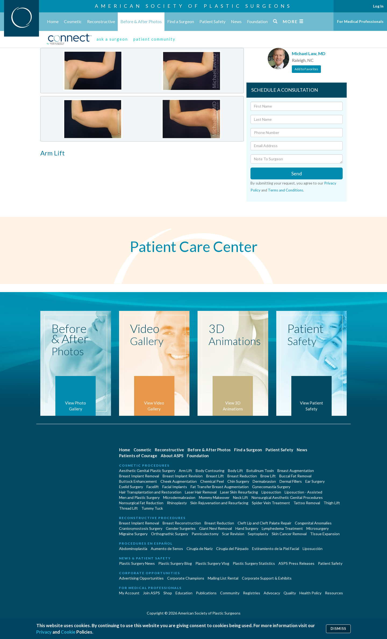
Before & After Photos (141, 21)
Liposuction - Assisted (303, 492)
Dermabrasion (264, 481)
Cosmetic (73, 21)
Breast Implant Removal (139, 476)
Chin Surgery (238, 481)
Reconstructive (101, 21)
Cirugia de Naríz (200, 548)
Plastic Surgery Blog (175, 563)
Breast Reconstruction (182, 523)
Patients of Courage (138, 455)
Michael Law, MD (308, 53)
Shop (167, 593)
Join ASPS (151, 593)
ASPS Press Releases (296, 563)
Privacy (44, 632)
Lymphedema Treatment (282, 528)
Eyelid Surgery (131, 486)
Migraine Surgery (133, 533)
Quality (290, 593)
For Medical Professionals (360, 21)
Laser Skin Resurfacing (239, 492)
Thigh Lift (332, 502)
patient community (154, 39)
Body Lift (235, 470)
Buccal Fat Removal (295, 476)
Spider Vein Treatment (271, 502)
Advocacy (272, 593)
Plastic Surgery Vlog (212, 563)
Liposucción (312, 548)
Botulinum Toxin (260, 470)
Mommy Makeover (214, 497)
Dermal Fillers (291, 481)
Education (183, 593)
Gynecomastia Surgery (271, 486)
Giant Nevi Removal (215, 528)
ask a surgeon (112, 39)
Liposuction (271, 492)
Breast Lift (215, 476)
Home (53, 21)
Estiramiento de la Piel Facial (275, 548)
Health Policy (310, 593)
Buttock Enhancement (138, 481)
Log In (378, 6)
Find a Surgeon (180, 21)
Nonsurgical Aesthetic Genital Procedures (287, 497)
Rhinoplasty (177, 502)
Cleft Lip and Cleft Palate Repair (264, 523)
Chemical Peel (212, 481)
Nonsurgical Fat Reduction (141, 502)
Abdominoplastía (133, 548)
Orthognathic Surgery (169, 533)
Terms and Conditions (285, 190)
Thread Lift (128, 508)
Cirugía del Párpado (232, 548)
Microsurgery (317, 528)
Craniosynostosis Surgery (140, 528)
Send (296, 173)
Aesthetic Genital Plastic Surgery (147, 470)
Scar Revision (233, 533)
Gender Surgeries (181, 528)
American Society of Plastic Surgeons (193, 6)
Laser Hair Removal (201, 492)
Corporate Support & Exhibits (267, 578)
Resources (334, 593)
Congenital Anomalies (313, 523)
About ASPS (172, 455)
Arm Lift (185, 470)
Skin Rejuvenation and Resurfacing (219, 502)
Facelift (152, 486)
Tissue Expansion (325, 533)
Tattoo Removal (306, 502)
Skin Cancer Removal (289, 533)
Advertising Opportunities (141, 578)
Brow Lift (268, 476)
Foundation (257, 21)
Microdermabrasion (179, 497)
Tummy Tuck (152, 508)
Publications (206, 593)
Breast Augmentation (295, 470)
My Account (129, 593)
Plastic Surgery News (137, 563)
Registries (251, 593)
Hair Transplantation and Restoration (150, 492)
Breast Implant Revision (183, 476)
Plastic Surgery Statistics (254, 563)
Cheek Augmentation (178, 481)
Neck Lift (240, 497)
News (236, 21)
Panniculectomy (205, 533)
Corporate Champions (185, 578)
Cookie (68, 632)
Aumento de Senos (167, 548)
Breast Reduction (242, 476)
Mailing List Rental (223, 578)
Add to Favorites (306, 69)
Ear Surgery (315, 481)
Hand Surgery (246, 528)
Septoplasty (258, 533)
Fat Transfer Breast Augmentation (220, 486)
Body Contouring (210, 470)
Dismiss (338, 629)
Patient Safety (212, 21)
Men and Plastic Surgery (139, 497)
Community (229, 593)
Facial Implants (174, 486)
